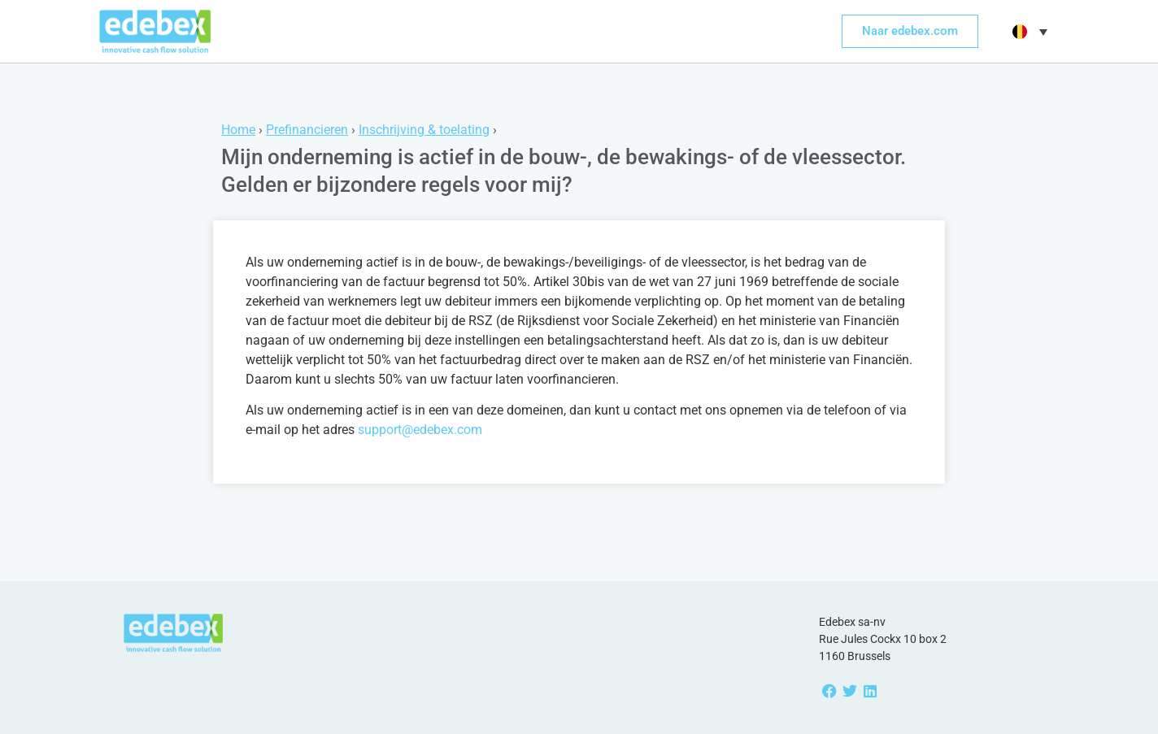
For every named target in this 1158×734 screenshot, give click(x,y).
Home (238, 129)
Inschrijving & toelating (424, 129)
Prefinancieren (307, 129)
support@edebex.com (420, 429)
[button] (1028, 31)
